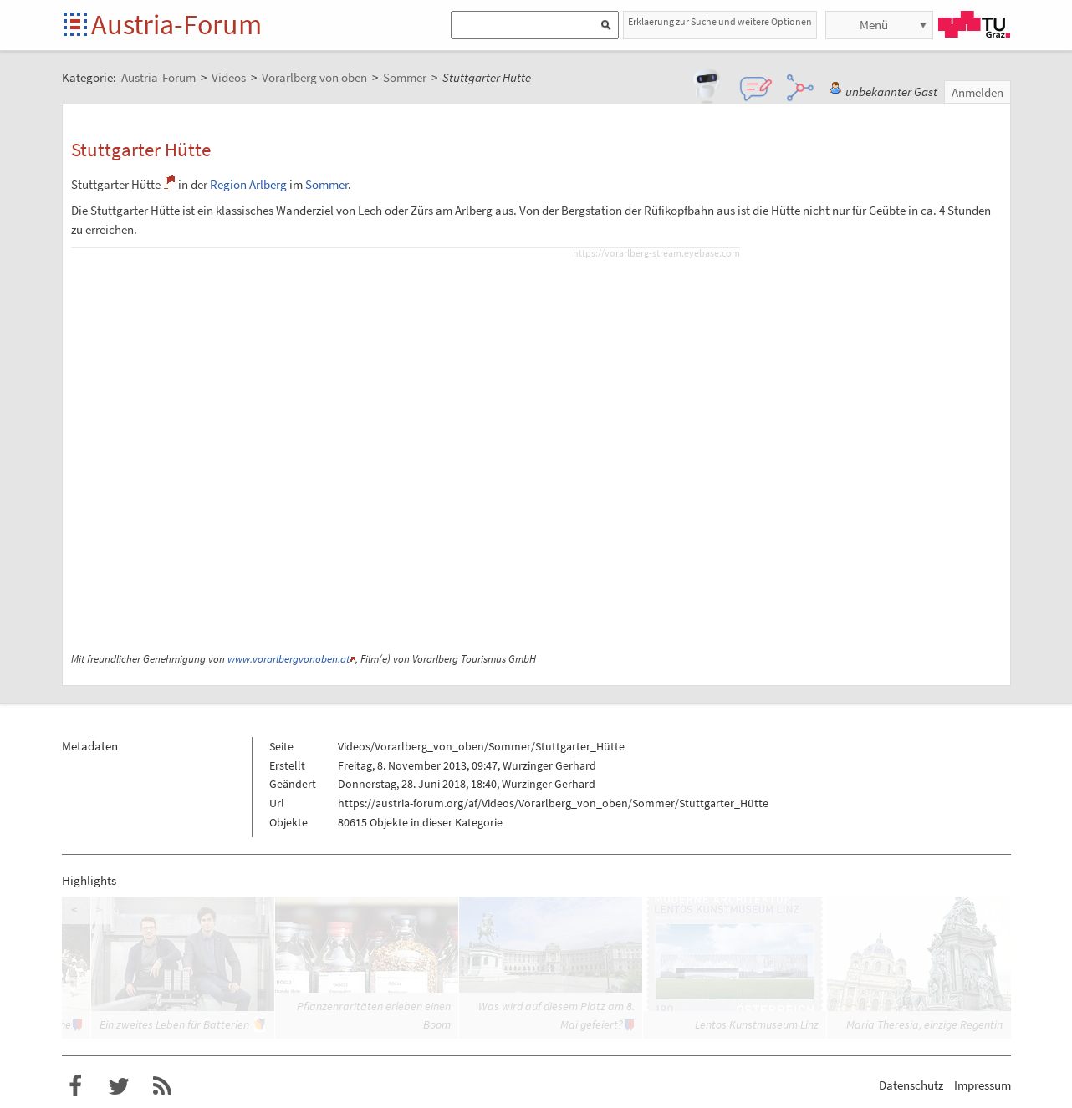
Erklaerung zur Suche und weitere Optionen (720, 21)
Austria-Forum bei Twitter (118, 1086)
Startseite (76, 25)
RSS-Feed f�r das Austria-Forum (162, 1086)
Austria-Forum (176, 24)
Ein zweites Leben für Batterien (174, 1024)
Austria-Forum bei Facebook (75, 1086)
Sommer (326, 184)
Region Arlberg (248, 184)
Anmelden (977, 92)
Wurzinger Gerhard (549, 765)
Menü (874, 25)
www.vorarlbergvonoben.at (288, 659)
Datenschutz (911, 1085)
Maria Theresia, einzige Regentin (924, 1024)
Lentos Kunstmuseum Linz (757, 1024)
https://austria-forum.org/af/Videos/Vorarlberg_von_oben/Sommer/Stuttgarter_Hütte (553, 803)
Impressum (982, 1085)
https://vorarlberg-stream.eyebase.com (656, 253)
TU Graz (974, 24)
